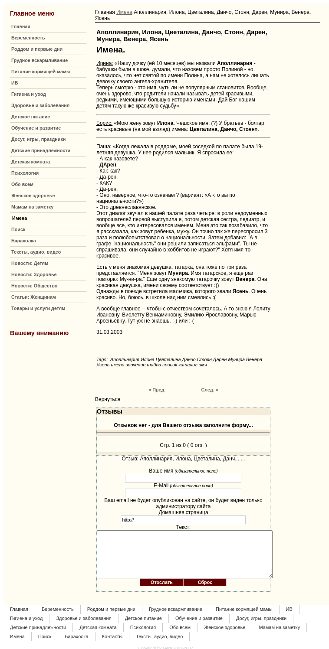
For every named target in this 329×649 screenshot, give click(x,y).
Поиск (18, 229)
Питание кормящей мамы (40, 71)
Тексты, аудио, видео (36, 251)
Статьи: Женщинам (33, 297)
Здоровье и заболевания (40, 105)
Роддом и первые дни (37, 49)
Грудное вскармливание (39, 60)
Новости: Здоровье (34, 274)
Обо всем (22, 184)
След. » (219, 371)
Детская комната (30, 161)
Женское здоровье (33, 195)
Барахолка (23, 240)
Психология (25, 173)
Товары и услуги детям (38, 308)
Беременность (28, 37)
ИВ (14, 82)
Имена (19, 218)
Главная (20, 26)
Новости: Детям (29, 263)
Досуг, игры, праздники (38, 139)
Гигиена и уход (28, 94)
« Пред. (167, 371)
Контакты (112, 627)
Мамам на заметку (32, 206)
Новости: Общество (34, 285)
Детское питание (30, 116)
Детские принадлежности (40, 150)
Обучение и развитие (36, 127)
